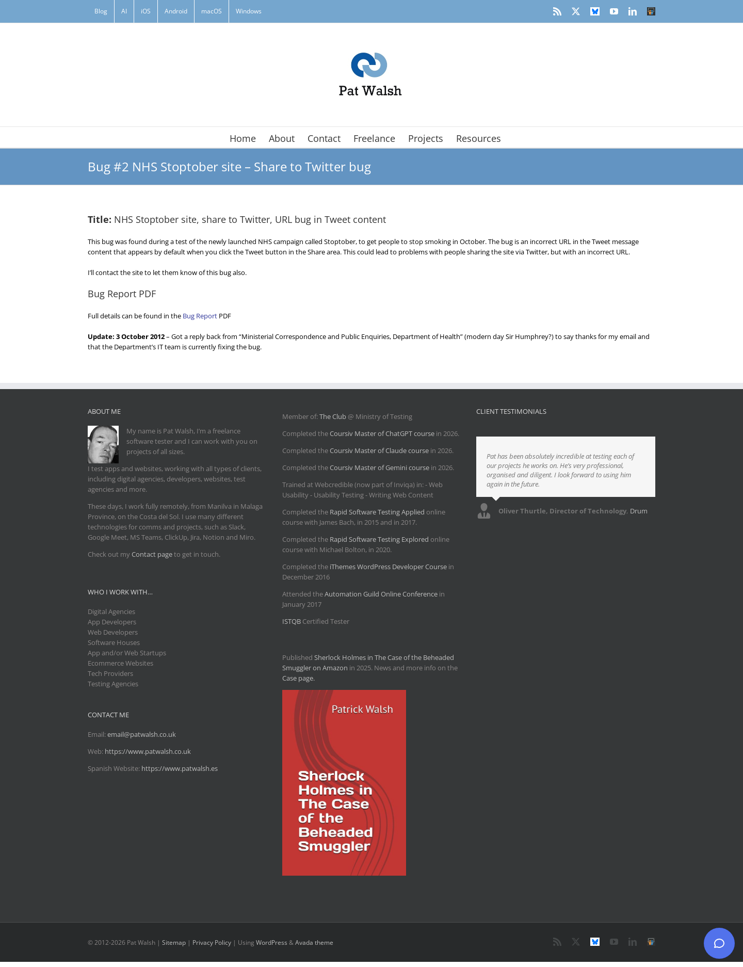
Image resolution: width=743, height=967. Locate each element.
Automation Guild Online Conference (381, 594)
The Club (332, 416)
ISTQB (291, 621)
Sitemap (174, 942)
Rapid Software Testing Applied (377, 512)
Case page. (298, 678)
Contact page (152, 554)
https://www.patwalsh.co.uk (148, 751)
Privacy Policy (211, 942)
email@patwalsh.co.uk (141, 734)
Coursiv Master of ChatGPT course (383, 433)
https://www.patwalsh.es (179, 768)
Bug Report (200, 315)
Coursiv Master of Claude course (380, 450)
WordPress (271, 942)
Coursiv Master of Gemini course (380, 467)
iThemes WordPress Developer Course (388, 566)
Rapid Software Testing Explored (379, 539)
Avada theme (314, 942)
